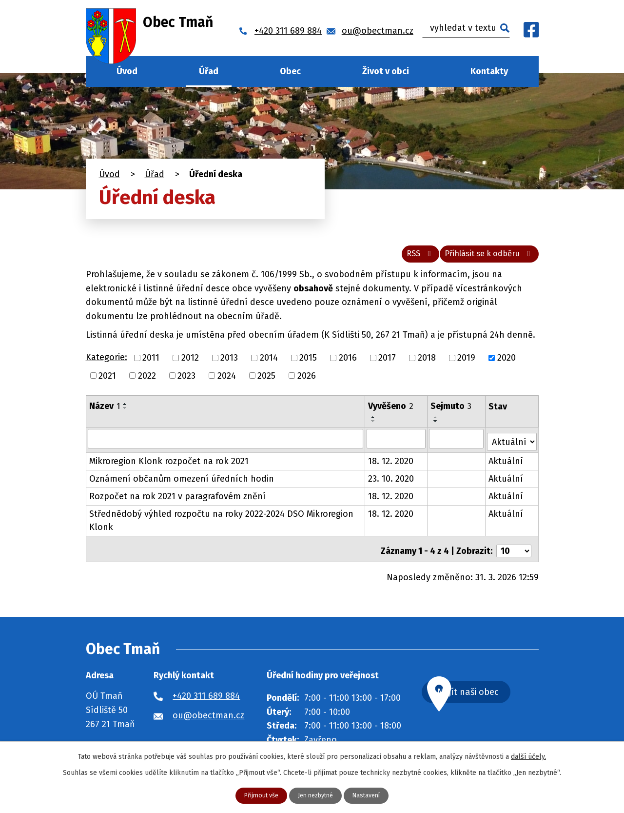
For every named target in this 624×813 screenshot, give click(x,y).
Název (104, 411)
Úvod (127, 71)
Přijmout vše (256, 795)
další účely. (528, 756)
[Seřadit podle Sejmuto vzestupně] (436, 423)
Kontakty (489, 71)
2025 (266, 381)
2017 (387, 363)
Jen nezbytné (315, 795)
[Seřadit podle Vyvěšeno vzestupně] (374, 423)
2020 (506, 363)
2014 (269, 363)
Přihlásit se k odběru (483, 258)
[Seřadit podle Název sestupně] (125, 414)
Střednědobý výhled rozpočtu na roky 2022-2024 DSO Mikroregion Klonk (221, 523)
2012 (190, 363)
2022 (147, 381)
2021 (107, 381)
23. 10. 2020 (391, 481)
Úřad (208, 71)
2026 (306, 381)
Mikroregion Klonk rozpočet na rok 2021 (169, 463)
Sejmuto (451, 411)
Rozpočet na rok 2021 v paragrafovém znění (177, 498)
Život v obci (385, 71)
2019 (466, 363)
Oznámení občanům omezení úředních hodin (181, 481)
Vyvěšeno (391, 411)
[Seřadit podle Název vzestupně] (125, 410)
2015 (308, 363)
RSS (403, 258)
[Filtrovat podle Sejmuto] (456, 444)
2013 (229, 363)
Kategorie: (106, 363)
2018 (427, 363)
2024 (226, 381)
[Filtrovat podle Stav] (512, 443)
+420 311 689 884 (206, 694)
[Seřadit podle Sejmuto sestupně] (436, 427)
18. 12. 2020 (391, 463)
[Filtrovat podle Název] (226, 444)
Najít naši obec (491, 692)
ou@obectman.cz (208, 714)
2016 (348, 363)
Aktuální (506, 463)
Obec (290, 71)
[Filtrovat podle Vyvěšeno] (396, 444)
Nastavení (371, 795)
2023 (186, 381)
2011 (150, 363)
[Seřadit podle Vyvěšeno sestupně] (374, 427)
